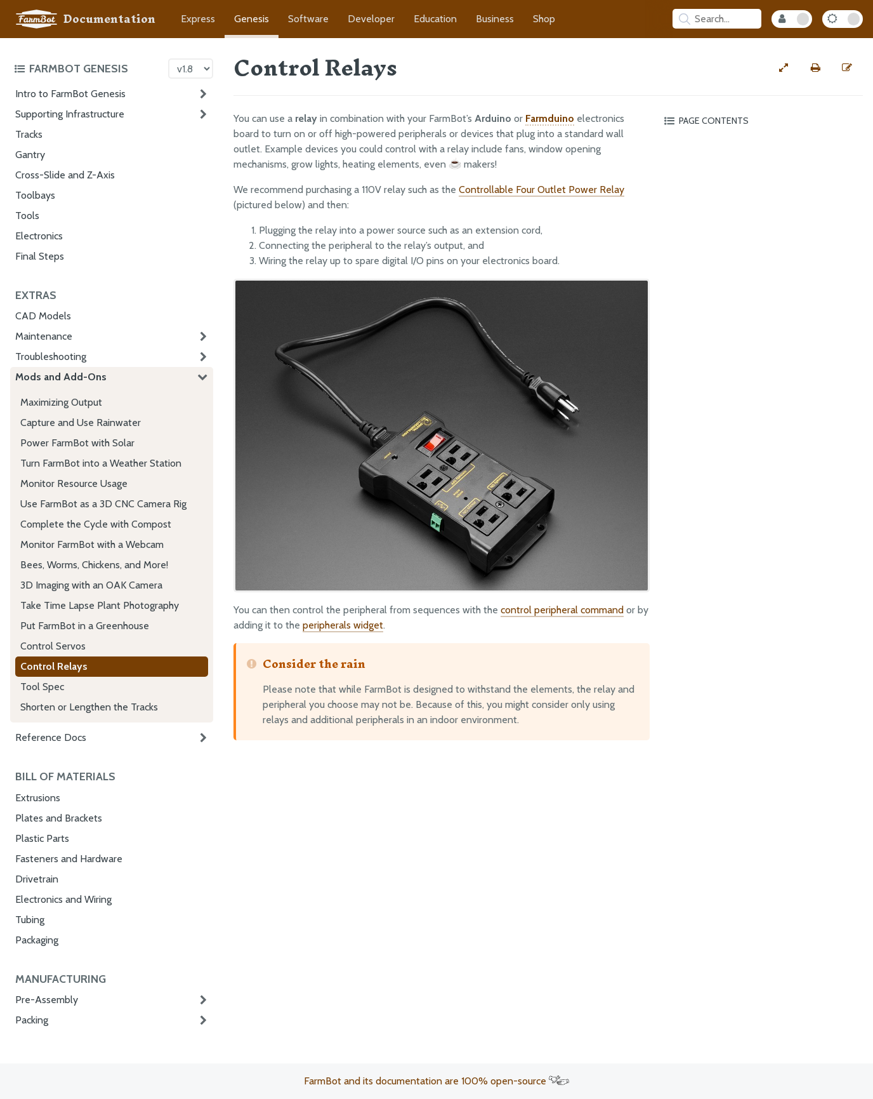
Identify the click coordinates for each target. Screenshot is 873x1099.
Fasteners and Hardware (68, 859)
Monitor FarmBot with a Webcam (92, 544)
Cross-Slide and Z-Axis (65, 175)
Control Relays (54, 666)
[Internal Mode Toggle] (791, 19)
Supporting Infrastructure (69, 114)
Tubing (29, 920)
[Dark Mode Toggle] (842, 19)
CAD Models (43, 316)
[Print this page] (815, 68)
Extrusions (37, 798)
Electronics (39, 236)
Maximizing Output (61, 402)
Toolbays (35, 195)
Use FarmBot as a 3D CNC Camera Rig (103, 504)
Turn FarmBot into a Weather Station (100, 463)
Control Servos (53, 646)
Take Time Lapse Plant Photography (99, 605)
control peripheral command (562, 610)
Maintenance (43, 336)
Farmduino (549, 118)
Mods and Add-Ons (61, 377)
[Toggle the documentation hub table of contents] (88, 68)
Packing (31, 1020)
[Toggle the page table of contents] (761, 120)
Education (435, 19)
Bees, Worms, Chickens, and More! (94, 565)
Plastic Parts (42, 838)
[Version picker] (190, 68)
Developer (371, 19)
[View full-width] (783, 68)
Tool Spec (42, 687)
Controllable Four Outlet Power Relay (541, 189)
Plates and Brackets (58, 818)
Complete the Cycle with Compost (95, 524)
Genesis (251, 19)
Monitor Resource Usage (74, 483)
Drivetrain (36, 879)
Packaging (36, 940)
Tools (27, 216)
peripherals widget (343, 625)
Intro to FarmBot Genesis (70, 94)
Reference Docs (50, 737)
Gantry (30, 155)
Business (495, 19)
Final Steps (39, 256)
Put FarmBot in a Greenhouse (84, 626)
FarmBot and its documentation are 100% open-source (436, 1081)
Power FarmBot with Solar (77, 443)
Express (198, 19)
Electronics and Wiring (63, 899)
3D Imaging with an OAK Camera (91, 585)
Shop (544, 19)
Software (308, 19)
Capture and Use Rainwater (80, 422)
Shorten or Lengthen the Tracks (89, 707)
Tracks (29, 134)
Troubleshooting (50, 356)
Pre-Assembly (46, 1000)
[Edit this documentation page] (847, 68)
